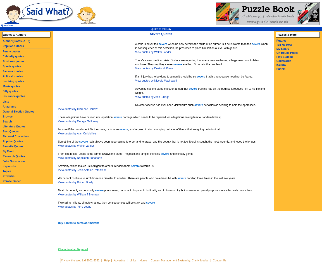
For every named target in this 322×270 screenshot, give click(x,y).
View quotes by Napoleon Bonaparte (80, 158)
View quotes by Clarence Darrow (78, 109)
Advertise (119, 260)
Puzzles (281, 40)
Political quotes (13, 76)
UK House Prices (287, 52)
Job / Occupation (14, 161)
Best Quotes (11, 131)
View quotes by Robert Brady (75, 182)
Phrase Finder (12, 181)
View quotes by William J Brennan (78, 194)
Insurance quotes (14, 96)
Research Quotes (14, 156)
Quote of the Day (161, 29)
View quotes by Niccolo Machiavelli (156, 80)
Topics (7, 171)
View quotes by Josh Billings (152, 97)
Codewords (284, 61)
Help (107, 260)
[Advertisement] (97, 71)
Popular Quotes (13, 141)
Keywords (9, 166)
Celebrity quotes (13, 56)
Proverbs (8, 176)
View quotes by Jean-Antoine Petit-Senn (82, 170)
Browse (7, 116)
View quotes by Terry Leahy (74, 206)
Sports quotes (12, 66)
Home (143, 260)
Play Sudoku (285, 57)
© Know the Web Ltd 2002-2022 (80, 260)
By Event (8, 151)
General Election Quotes (18, 111)
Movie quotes (11, 86)
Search (7, 121)
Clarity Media (200, 260)
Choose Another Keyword (73, 249)
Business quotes (13, 61)
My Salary (283, 48)
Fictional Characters (16, 136)
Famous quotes (13, 71)
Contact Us (219, 260)
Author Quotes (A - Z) (16, 41)
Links (133, 260)
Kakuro (281, 65)
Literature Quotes (14, 126)
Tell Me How (284, 44)
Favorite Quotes (13, 146)
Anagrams (9, 106)
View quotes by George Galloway (78, 121)
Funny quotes (12, 51)
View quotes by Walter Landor (153, 52)
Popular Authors (13, 46)
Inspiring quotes (13, 81)
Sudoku (281, 69)
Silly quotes (10, 91)
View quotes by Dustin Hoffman (154, 68)
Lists (6, 101)
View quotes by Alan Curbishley (77, 133)
